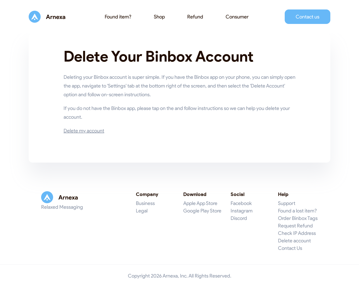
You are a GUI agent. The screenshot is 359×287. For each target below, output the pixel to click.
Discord (239, 218)
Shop (159, 17)
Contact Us (290, 248)
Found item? (118, 17)
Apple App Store (200, 203)
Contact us (307, 17)
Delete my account (84, 131)
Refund (195, 17)
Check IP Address (297, 233)
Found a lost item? (297, 211)
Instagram (242, 211)
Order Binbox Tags (298, 218)
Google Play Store (202, 211)
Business (145, 203)
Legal (142, 211)
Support (286, 203)
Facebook (241, 203)
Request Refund (295, 226)
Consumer (237, 17)
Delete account (294, 241)
